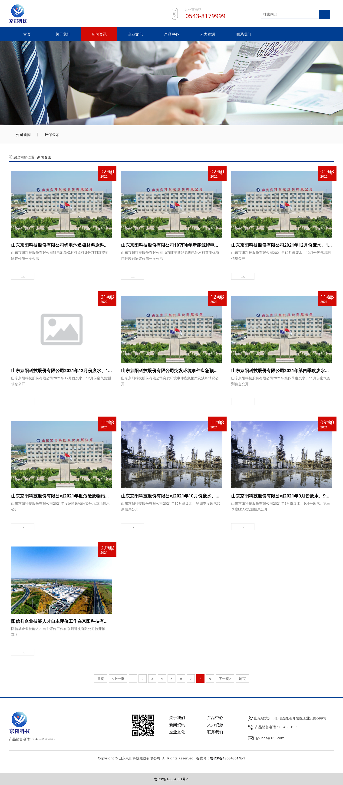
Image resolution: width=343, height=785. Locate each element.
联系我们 (243, 34)
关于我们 (63, 34)
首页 (27, 34)
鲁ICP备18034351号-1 (227, 758)
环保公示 (52, 134)
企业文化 (135, 34)
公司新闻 (23, 134)
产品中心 (171, 34)
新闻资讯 (99, 34)
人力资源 (207, 34)
